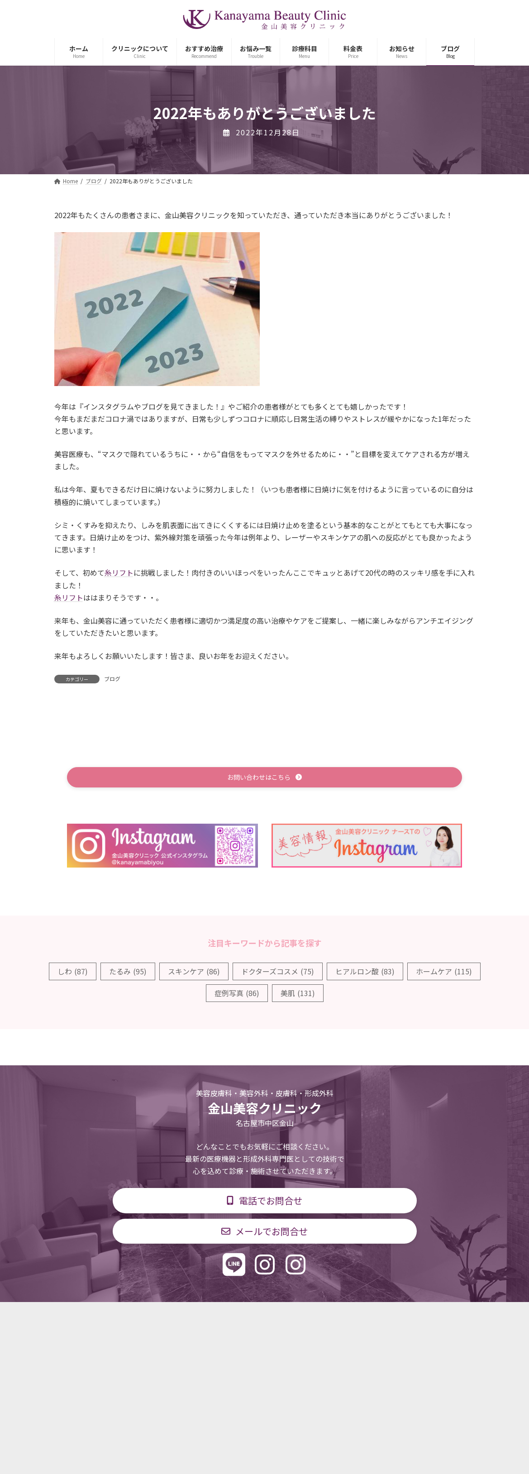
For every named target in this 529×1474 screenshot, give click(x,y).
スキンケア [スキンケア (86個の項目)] (194, 972)
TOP (117, 1316)
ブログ (112, 678)
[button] (264, 778)
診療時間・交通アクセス (226, 1316)
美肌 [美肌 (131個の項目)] (298, 994)
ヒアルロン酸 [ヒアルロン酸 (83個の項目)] (365, 972)
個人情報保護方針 (394, 1316)
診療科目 (157, 1316)
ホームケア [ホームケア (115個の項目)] (444, 972)
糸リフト (119, 572)
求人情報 (335, 1316)
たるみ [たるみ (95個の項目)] (128, 972)
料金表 (291, 1316)
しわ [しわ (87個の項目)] (72, 972)
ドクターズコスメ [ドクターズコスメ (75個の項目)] (277, 972)
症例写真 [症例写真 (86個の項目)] (236, 994)
